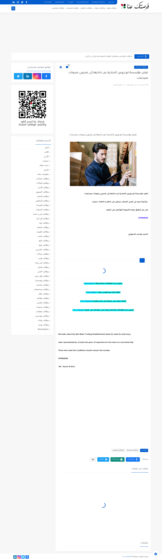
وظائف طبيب (43, 258)
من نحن (111, 2)
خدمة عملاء (44, 165)
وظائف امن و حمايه (41, 214)
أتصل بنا (70, 2)
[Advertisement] (81, 33)
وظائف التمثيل (43, 196)
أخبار (47, 147)
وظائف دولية (43, 245)
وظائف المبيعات (72, 8)
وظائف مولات (43, 320)
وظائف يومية (111, 8)
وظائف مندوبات (42, 307)
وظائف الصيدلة (141, 67)
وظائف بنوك (44, 223)
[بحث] (13, 8)
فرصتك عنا (48, 2)
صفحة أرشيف (59, 2)
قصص (46, 170)
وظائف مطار (43, 294)
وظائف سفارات (42, 178)
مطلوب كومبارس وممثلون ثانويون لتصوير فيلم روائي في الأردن (108, 56)
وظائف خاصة (43, 236)
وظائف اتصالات (42, 183)
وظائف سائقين (86, 8)
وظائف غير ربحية (42, 263)
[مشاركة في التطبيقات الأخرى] (93, 459)
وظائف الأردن (43, 187)
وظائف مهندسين (42, 316)
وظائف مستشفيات (41, 289)
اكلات (46, 152)
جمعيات (45, 161)
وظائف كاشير (43, 271)
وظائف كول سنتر (42, 276)
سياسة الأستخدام (83, 2)
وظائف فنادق (43, 267)
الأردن (46, 156)
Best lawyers (43, 329)
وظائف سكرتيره (42, 249)
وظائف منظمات (42, 311)
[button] (133, 459)
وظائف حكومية (43, 232)
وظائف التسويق (42, 192)
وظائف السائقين (42, 201)
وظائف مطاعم (43, 298)
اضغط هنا (89, 284)
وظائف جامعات (42, 227)
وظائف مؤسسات (42, 280)
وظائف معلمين (58, 8)
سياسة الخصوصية (98, 2)
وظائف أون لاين (42, 218)
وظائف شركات (99, 8)
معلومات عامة (43, 174)
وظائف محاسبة (42, 285)
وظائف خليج (44, 240)
